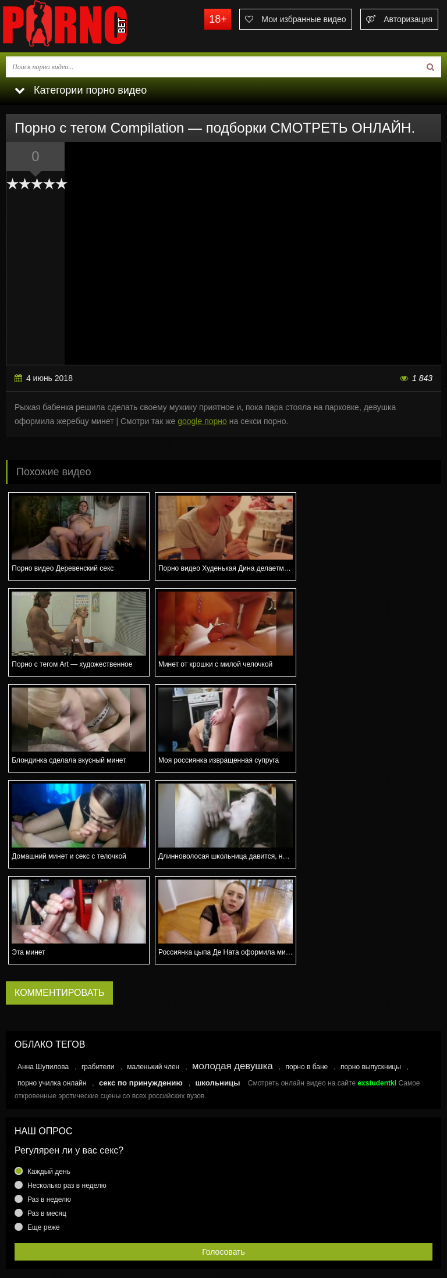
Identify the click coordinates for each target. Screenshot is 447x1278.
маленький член (153, 971)
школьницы (217, 986)
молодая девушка (232, 970)
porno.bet (87, 26)
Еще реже (43, 1131)
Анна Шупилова (43, 971)
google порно (202, 421)
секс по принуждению (141, 986)
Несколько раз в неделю (67, 1089)
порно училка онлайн (51, 987)
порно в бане (306, 971)
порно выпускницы (370, 971)
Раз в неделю (49, 1103)
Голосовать (223, 1155)
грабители (98, 971)
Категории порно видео (81, 90)
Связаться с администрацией (60, 1221)
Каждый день (48, 1075)
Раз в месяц (46, 1117)
